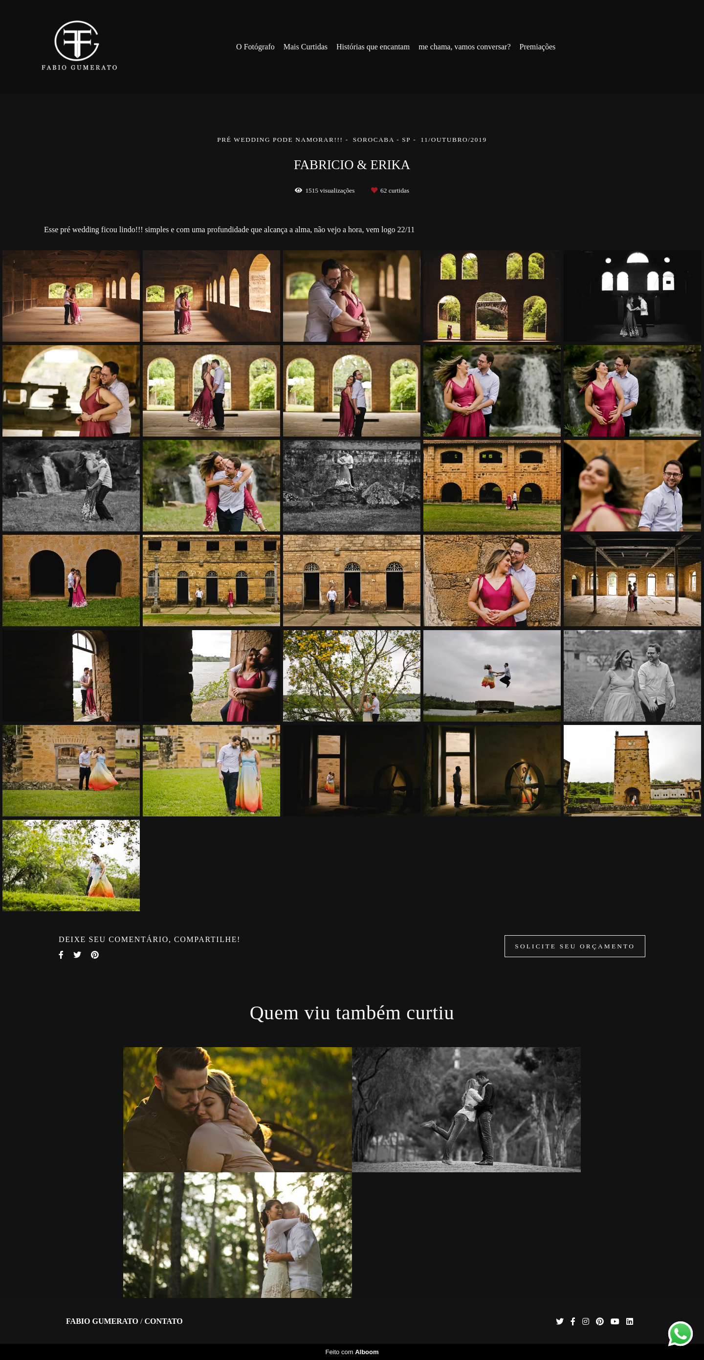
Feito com (351, 1352)
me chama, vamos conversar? (464, 47)
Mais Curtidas (306, 47)
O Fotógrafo (255, 47)
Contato (163, 1321)
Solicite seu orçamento (575, 946)
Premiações (537, 47)
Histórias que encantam (373, 47)
